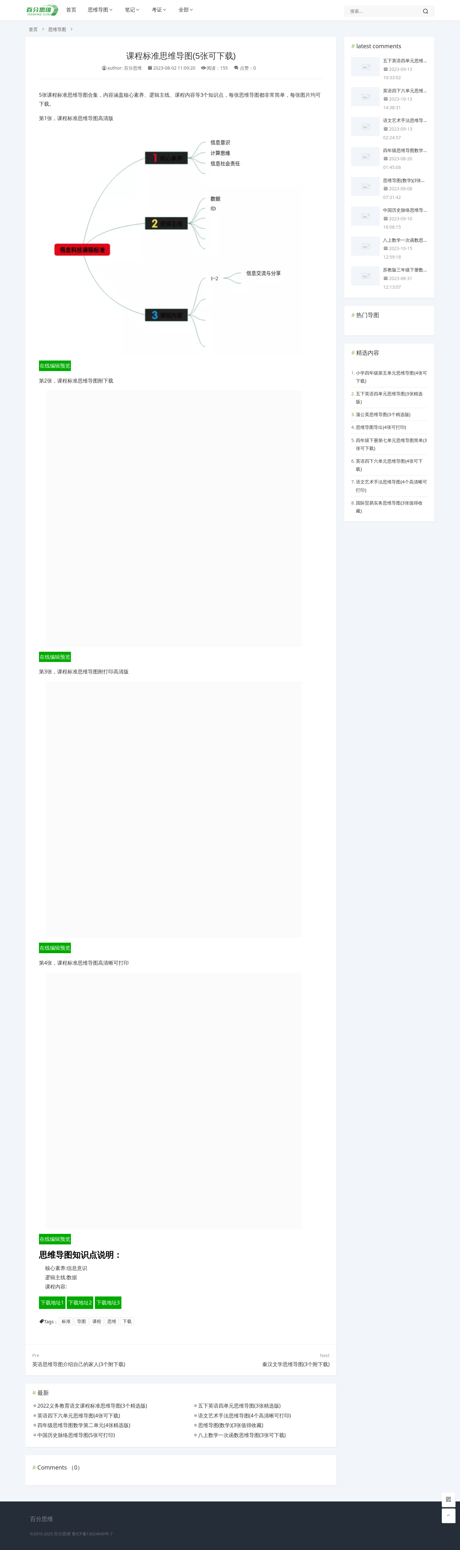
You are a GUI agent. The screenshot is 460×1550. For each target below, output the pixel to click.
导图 (81, 1321)
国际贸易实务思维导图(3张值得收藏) (389, 507)
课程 (96, 1321)
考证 (157, 9)
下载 (127, 1321)
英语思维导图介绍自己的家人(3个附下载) (78, 1364)
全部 (184, 9)
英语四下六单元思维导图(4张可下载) (389, 465)
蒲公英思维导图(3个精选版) (383, 414)
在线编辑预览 (55, 365)
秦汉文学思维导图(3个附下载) (296, 1364)
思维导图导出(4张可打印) (381, 427)
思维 (111, 1321)
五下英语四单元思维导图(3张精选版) (389, 398)
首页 (71, 9)
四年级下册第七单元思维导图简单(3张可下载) (391, 444)
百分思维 (62, 1534)
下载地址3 (108, 1302)
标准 (66, 1321)
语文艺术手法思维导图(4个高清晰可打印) (391, 486)
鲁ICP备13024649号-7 (92, 1534)
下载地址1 (52, 1302)
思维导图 (98, 9)
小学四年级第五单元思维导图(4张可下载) (391, 377)
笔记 (130, 9)
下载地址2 (80, 1302)
